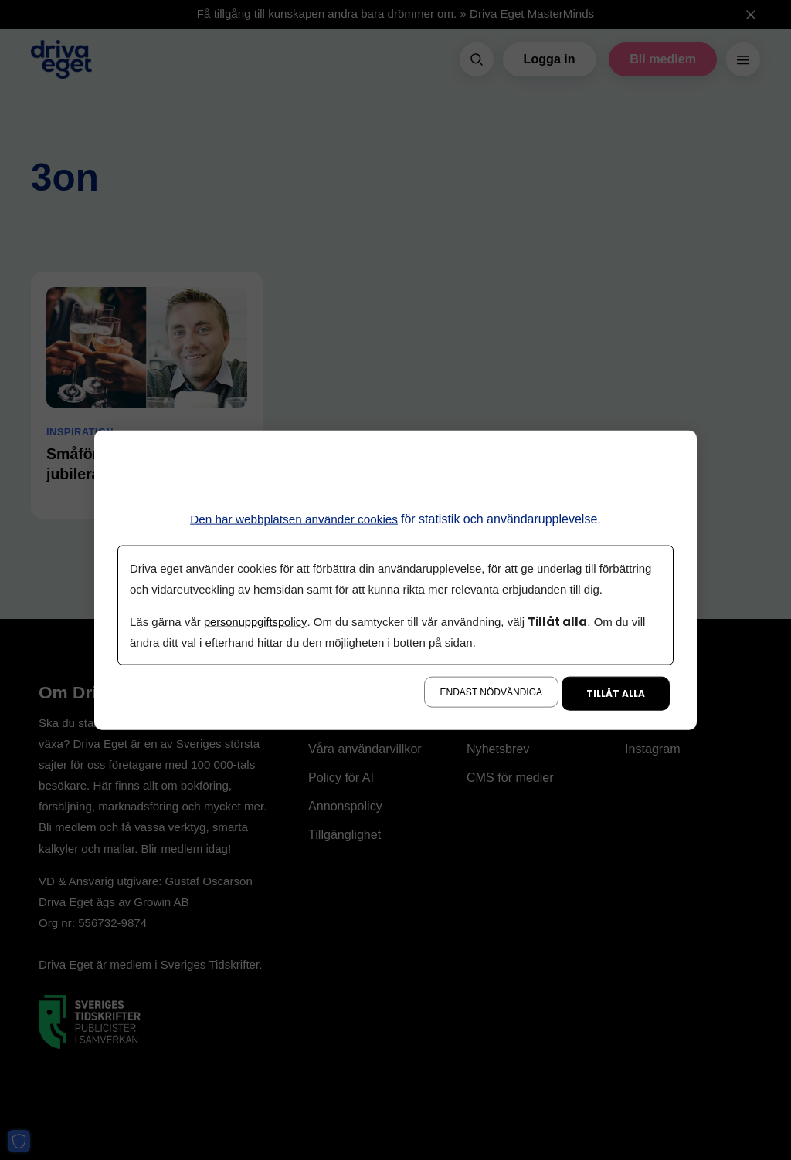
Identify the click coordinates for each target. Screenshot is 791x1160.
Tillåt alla (615, 693)
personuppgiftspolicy (256, 621)
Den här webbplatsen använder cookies (293, 518)
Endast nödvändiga (491, 692)
